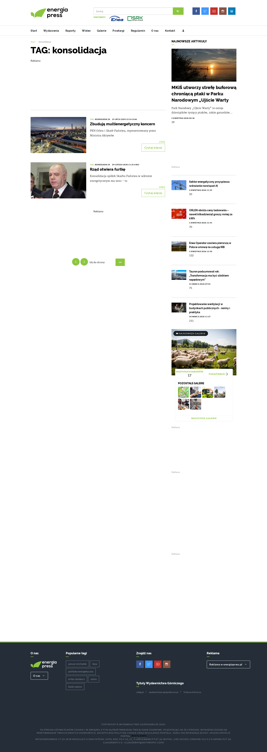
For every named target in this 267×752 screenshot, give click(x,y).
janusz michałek (77, 663)
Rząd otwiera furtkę (107, 169)
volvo (93, 678)
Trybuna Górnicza (192, 691)
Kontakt (170, 30)
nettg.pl (140, 691)
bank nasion (75, 686)
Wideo (86, 30)
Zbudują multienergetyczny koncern (122, 123)
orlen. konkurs (76, 678)
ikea (94, 663)
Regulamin (138, 30)
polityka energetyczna (80, 671)
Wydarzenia (51, 30)
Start (34, 30)
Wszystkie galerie (204, 417)
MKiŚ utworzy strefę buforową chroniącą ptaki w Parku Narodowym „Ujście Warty (204, 93)
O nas (155, 30)
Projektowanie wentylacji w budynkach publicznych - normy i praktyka (209, 307)
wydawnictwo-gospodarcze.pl (163, 691)
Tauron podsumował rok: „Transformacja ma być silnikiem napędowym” (209, 275)
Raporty (70, 30)
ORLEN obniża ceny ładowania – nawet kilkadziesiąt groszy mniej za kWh (210, 214)
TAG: (92, 119)
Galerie (101, 30)
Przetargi (119, 30)
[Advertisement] (98, 81)
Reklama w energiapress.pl (228, 664)
